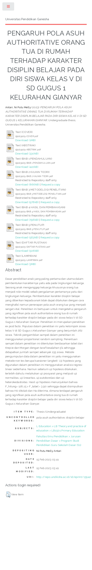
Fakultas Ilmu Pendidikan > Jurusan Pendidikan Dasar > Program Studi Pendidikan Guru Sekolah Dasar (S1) (58, 441)
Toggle (8, 7)
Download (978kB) (27, 202)
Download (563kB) (27, 237)
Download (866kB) (27, 184)
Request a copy (50, 184)
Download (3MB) (25, 264)
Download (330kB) (27, 153)
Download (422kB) (26, 166)
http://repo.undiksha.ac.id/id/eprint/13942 (63, 476)
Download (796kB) (27, 219)
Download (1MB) (25, 140)
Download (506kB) (27, 250)
